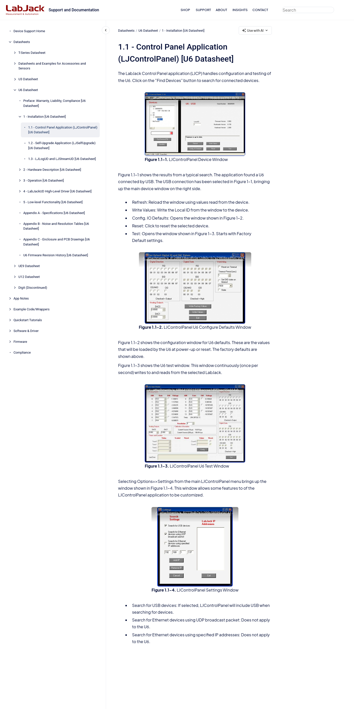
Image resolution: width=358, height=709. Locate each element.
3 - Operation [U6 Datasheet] (43, 180)
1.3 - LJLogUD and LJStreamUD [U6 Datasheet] (62, 159)
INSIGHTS (239, 10)
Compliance (22, 352)
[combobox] (308, 10)
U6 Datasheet (28, 90)
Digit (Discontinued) (32, 287)
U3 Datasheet (28, 79)
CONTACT (260, 10)
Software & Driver (26, 331)
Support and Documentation (73, 10)
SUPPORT (203, 10)
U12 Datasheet (29, 277)
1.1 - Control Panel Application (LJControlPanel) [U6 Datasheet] (62, 130)
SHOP (185, 10)
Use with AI (255, 30)
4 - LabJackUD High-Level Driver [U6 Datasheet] (57, 191)
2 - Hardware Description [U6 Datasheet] (52, 170)
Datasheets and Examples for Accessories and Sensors (52, 66)
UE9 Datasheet (29, 266)
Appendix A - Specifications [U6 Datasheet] (54, 213)
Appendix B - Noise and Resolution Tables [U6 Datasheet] (56, 226)
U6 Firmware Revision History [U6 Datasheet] (55, 255)
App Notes (21, 298)
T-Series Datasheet (31, 53)
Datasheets (22, 42)
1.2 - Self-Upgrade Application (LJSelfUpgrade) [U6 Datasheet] (61, 145)
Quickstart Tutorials (28, 320)
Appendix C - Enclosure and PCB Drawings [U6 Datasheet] (56, 241)
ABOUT (221, 10)
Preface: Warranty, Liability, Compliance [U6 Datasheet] (54, 103)
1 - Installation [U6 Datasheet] (44, 116)
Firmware (20, 342)
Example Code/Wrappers (32, 309)
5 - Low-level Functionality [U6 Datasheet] (53, 202)
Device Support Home (29, 31)
